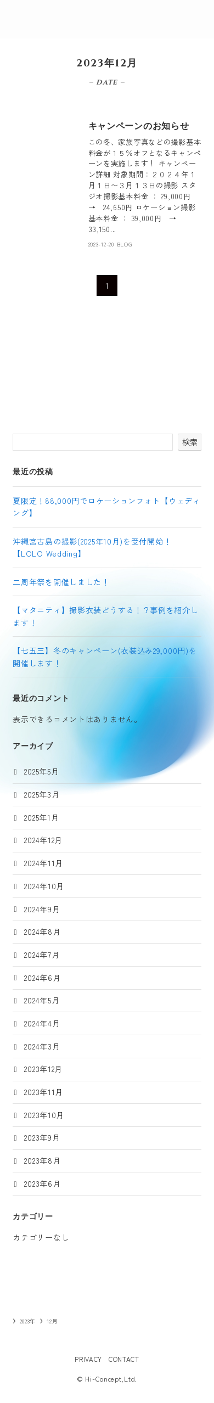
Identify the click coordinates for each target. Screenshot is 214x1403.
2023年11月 (43, 1091)
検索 (190, 441)
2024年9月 (42, 908)
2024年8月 (42, 931)
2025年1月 (41, 817)
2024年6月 (42, 977)
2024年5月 (41, 1000)
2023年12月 (43, 1068)
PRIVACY (88, 1358)
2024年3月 (42, 1046)
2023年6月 (42, 1183)
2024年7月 (41, 954)
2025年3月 (41, 794)
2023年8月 (42, 1160)
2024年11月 (43, 862)
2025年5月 (41, 771)
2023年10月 (44, 1114)
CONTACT (124, 1358)
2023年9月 (42, 1137)
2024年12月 (43, 839)
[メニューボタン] (195, 19)
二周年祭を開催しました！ (61, 581)
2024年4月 (42, 1023)
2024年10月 (44, 885)
